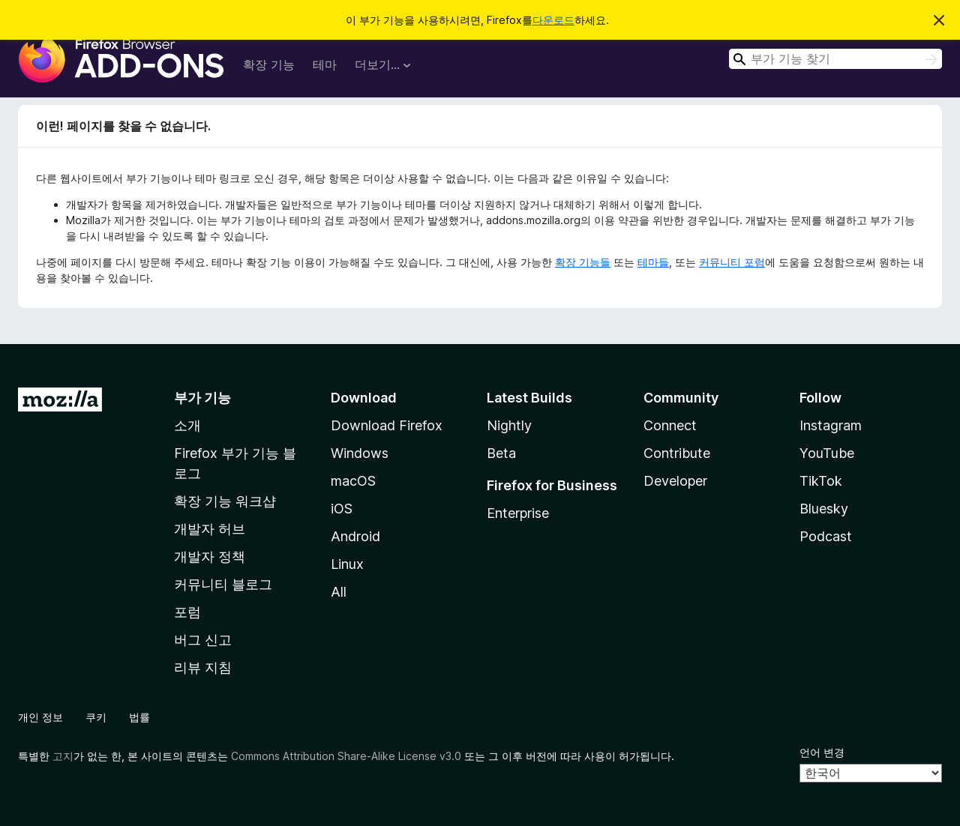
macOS (353, 481)
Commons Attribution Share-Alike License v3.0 (346, 756)
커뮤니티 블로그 (223, 584)
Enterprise (518, 513)
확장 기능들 (582, 262)
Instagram (831, 425)
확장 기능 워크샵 (225, 501)
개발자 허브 (209, 529)
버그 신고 (203, 640)
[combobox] (835, 59)
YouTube (827, 453)
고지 (63, 756)
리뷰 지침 (203, 667)
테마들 (653, 262)
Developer (675, 481)
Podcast (826, 536)
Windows (359, 453)
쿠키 (96, 717)
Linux (347, 564)
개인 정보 (40, 717)
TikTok (821, 481)
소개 (187, 425)
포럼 (187, 612)
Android (355, 536)
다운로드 (553, 19)
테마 (325, 64)
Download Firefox (386, 425)
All (338, 592)
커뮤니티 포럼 (732, 262)
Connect (670, 425)
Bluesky (824, 508)
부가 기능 (202, 398)
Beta (501, 453)
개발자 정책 (209, 556)
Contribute (677, 453)
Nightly (509, 425)
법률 (139, 717)
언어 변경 (822, 752)
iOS (341, 508)
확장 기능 (269, 64)
